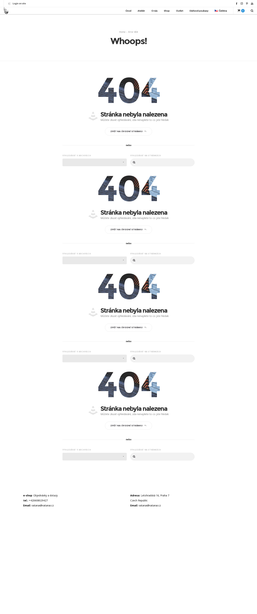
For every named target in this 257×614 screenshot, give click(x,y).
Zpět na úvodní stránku (128, 129)
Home (122, 30)
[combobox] (94, 160)
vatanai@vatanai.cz (43, 503)
